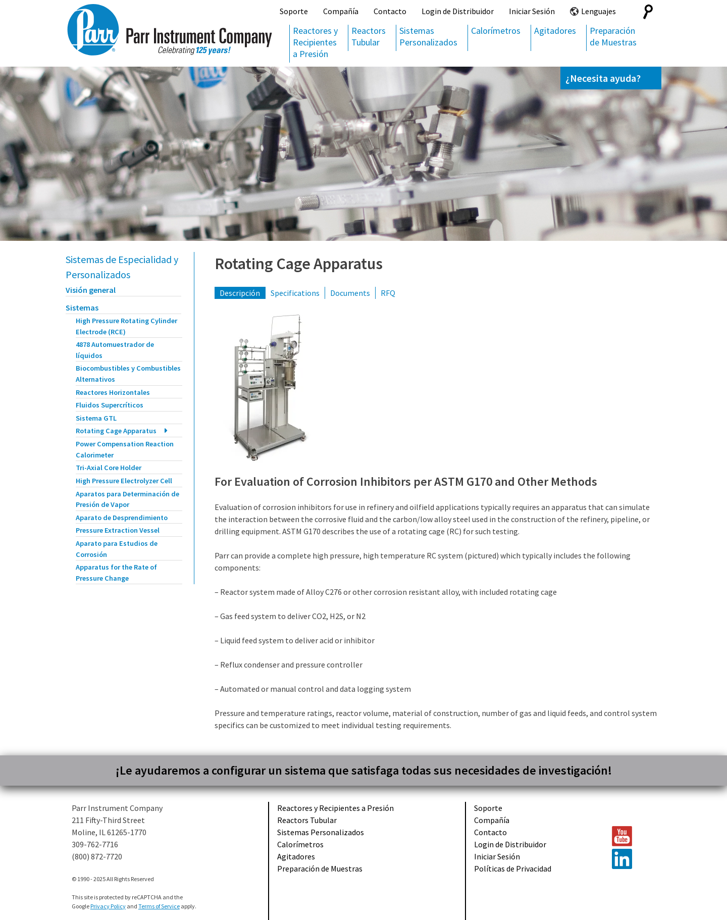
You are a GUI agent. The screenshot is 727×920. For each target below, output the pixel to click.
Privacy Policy (108, 906)
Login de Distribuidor (458, 11)
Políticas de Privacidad (512, 868)
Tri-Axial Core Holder (108, 467)
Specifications (295, 293)
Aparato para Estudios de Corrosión (117, 549)
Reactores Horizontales (113, 392)
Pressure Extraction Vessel (118, 530)
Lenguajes (598, 11)
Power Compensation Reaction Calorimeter (125, 449)
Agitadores (555, 30)
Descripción (240, 293)
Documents (350, 293)
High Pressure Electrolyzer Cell (124, 480)
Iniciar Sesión (532, 11)
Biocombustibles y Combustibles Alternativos (128, 374)
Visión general (91, 290)
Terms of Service (159, 906)
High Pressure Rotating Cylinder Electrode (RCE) (126, 326)
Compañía (340, 11)
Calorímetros (496, 30)
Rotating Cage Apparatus (116, 430)
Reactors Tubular (368, 36)
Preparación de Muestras (613, 36)
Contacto (390, 11)
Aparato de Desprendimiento (122, 517)
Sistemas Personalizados (428, 36)
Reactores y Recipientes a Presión (315, 42)
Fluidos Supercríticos (109, 405)
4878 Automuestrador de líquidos (115, 350)
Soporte (294, 11)
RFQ (388, 293)
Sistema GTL (96, 418)
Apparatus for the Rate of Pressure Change (116, 573)
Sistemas (82, 307)
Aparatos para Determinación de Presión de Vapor (127, 499)
